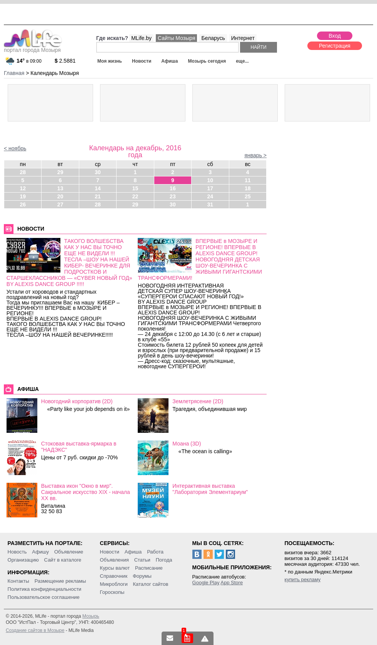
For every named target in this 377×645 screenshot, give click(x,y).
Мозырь (90, 616)
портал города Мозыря (33, 47)
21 (98, 196)
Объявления (114, 560)
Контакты (18, 581)
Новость (17, 552)
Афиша (169, 61)
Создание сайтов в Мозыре (35, 630)
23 (173, 196)
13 (60, 188)
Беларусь (213, 38)
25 (248, 196)
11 (248, 180)
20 (60, 196)
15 (135, 188)
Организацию (23, 560)
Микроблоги (114, 584)
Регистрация (334, 46)
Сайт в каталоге (63, 560)
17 (210, 188)
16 (173, 188)
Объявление (68, 552)
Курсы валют (115, 568)
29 (60, 172)
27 (60, 204)
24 (210, 196)
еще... (242, 61)
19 (23, 196)
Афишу (40, 552)
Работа (155, 552)
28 (23, 172)
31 (210, 204)
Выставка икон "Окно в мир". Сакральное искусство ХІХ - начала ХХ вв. (85, 492)
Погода (164, 560)
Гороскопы (112, 592)
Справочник (114, 576)
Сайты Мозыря (176, 38)
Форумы (142, 576)
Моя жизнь (109, 61)
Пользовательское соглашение (44, 597)
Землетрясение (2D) (197, 401)
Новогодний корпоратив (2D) (77, 401)
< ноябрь (15, 148)
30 (98, 172)
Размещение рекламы (60, 581)
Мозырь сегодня (207, 61)
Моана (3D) (186, 444)
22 (135, 196)
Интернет (243, 38)
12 (23, 188)
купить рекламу (303, 579)
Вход (335, 36)
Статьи (142, 560)
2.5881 (65, 61)
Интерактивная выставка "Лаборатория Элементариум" (210, 489)
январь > (255, 155)
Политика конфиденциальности (45, 589)
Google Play (206, 582)
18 (248, 188)
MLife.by (141, 38)
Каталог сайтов (150, 584)
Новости (141, 61)
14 (98, 188)
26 (23, 204)
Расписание (149, 568)
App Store (231, 582)
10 (210, 180)
